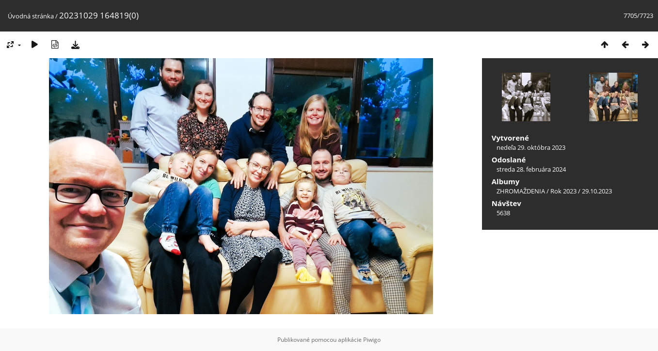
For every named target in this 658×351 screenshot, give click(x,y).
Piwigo (372, 339)
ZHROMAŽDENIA (521, 191)
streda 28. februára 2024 (531, 169)
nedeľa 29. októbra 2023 (531, 147)
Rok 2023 (563, 191)
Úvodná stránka (31, 16)
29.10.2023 (597, 191)
